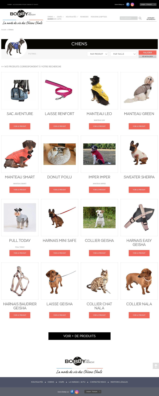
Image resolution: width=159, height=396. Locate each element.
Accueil (3, 30)
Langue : (146, 4)
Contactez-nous (98, 382)
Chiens (51, 382)
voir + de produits (79, 336)
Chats (59, 17)
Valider (147, 52)
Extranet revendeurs (151, 18)
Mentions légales (119, 382)
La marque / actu (54, 19)
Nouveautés (71, 17)
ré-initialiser (147, 56)
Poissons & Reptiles (99, 17)
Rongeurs (84, 17)
